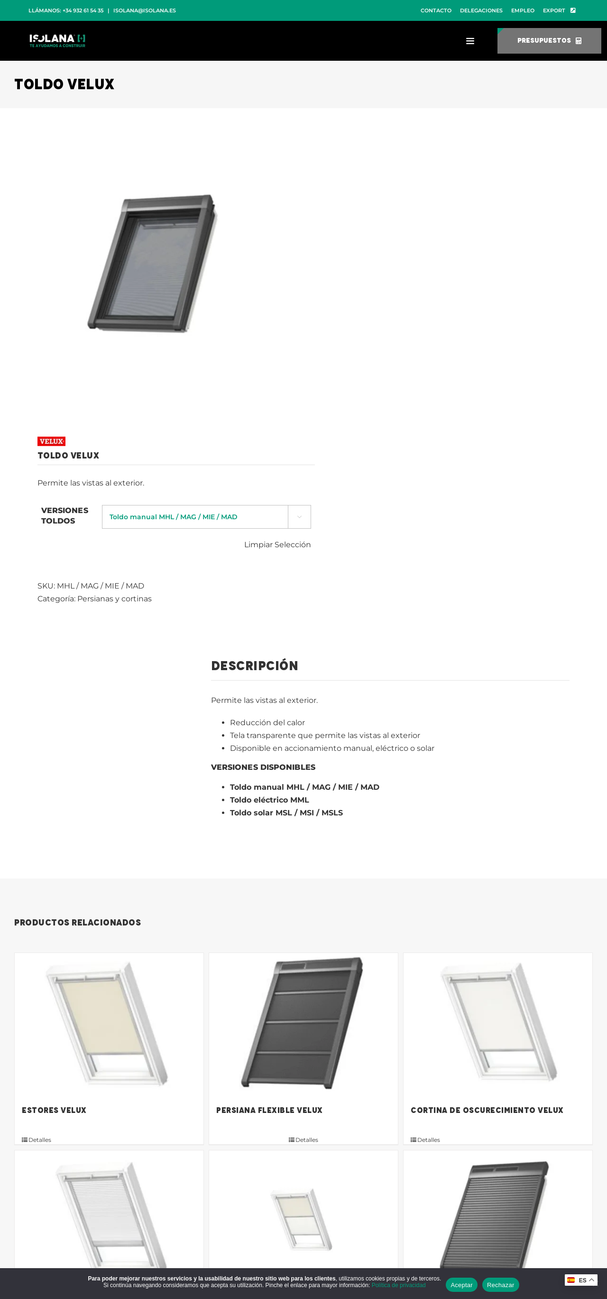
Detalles (39, 1139)
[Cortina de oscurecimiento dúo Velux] (303, 1221)
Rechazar (501, 1285)
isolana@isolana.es (144, 10)
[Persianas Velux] (498, 1221)
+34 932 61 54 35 (83, 10)
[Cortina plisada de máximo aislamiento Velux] (109, 1221)
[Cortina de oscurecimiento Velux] (498, 1024)
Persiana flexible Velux (269, 1110)
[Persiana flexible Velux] (303, 1024)
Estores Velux (54, 1110)
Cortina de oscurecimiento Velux (487, 1110)
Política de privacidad (399, 1285)
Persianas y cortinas (114, 598)
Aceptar (462, 1285)
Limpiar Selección (277, 544)
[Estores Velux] (109, 1024)
